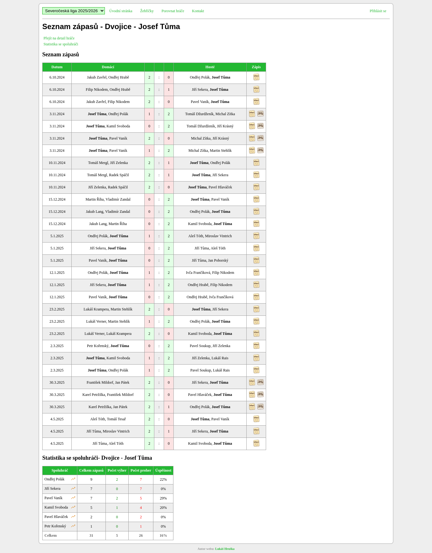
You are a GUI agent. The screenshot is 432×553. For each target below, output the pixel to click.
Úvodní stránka (120, 11)
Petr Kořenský (55, 526)
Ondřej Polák (54, 479)
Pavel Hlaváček (56, 517)
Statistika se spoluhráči (61, 44)
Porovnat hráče (173, 11)
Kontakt (198, 11)
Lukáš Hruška (224, 548)
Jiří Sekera (52, 488)
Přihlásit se (378, 11)
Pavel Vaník (53, 498)
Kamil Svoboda (56, 507)
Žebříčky (147, 11)
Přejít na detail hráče (59, 38)
